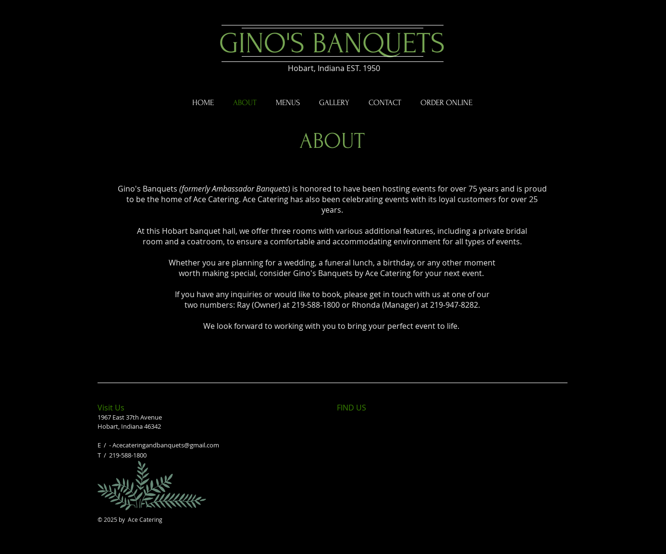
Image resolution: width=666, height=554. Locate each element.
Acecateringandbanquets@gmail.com (165, 445)
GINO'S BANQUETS (332, 43)
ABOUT (332, 141)
